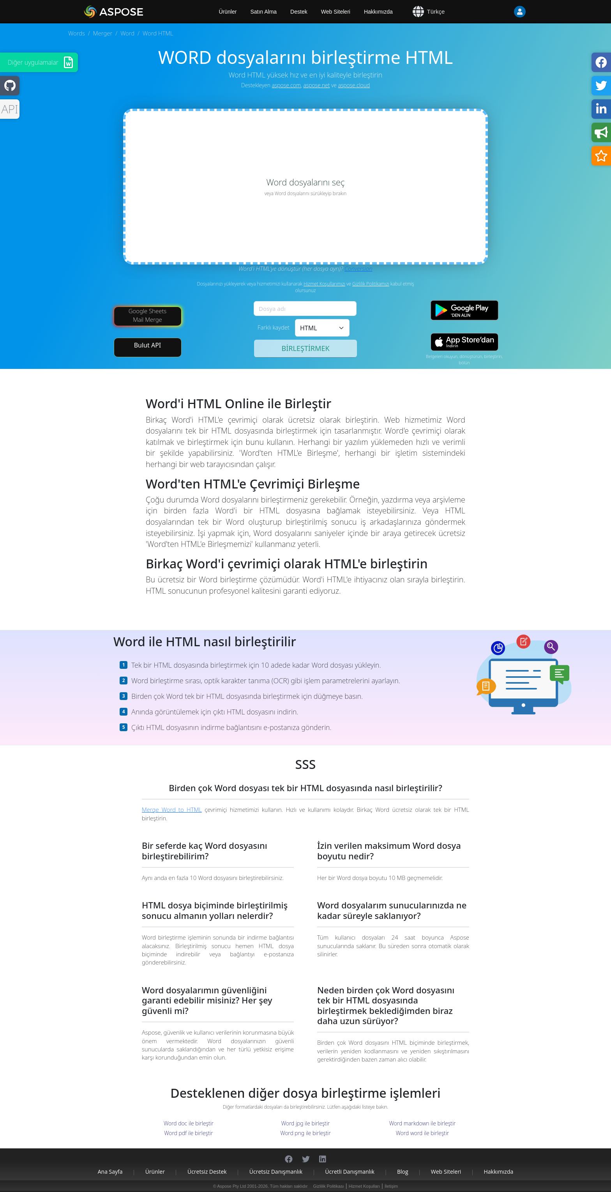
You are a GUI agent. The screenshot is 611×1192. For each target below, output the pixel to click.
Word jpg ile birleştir (305, 1123)
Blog (402, 1171)
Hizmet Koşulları (364, 1186)
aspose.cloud (354, 85)
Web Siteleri (335, 12)
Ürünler (155, 1171)
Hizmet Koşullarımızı (324, 283)
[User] (504, 12)
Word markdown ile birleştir (422, 1123)
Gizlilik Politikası (328, 1186)
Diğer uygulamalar (33, 62)
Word (127, 33)
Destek (298, 12)
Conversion (358, 268)
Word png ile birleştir (305, 1133)
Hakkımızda (378, 12)
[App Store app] (464, 342)
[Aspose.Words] (136, 11)
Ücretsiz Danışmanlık (275, 1171)
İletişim (391, 1186)
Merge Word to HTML (172, 809)
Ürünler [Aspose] (228, 12)
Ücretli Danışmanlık (349, 1171)
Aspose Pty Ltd (231, 1186)
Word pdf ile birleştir (188, 1133)
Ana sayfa (110, 1171)
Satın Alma (263, 12)
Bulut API (147, 345)
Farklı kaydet (274, 327)
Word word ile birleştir (422, 1133)
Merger (102, 33)
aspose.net (316, 85)
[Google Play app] (464, 310)
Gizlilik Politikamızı (370, 283)
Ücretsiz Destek (207, 1171)
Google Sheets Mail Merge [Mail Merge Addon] (148, 315)
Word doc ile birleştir (189, 1123)
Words (76, 33)
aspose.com (286, 85)
